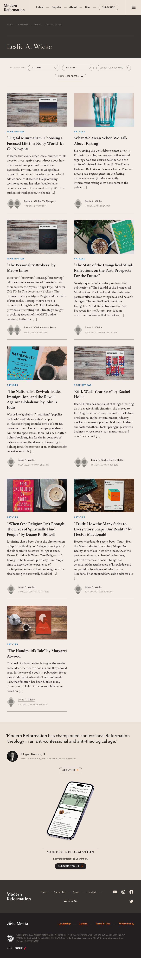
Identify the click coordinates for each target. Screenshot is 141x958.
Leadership (65, 924)
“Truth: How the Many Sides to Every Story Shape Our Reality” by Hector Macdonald (103, 529)
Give (87, 7)
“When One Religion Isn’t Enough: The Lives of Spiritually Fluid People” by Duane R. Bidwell (36, 529)
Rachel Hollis (116, 460)
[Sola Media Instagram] (123, 892)
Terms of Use (102, 924)
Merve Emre (49, 327)
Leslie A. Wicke (32, 201)
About (73, 7)
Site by (16, 948)
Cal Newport (49, 201)
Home (10, 25)
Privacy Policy (126, 924)
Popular (56, 7)
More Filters (72, 76)
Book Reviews (15, 132)
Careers (83, 924)
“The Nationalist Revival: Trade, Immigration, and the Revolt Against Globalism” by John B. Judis (34, 400)
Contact (91, 892)
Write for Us (70, 901)
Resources (23, 25)
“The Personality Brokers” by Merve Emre (31, 268)
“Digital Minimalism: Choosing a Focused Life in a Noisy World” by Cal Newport (35, 143)
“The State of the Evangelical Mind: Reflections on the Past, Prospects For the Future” (103, 270)
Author (37, 25)
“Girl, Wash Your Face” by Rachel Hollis (102, 394)
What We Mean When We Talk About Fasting (100, 141)
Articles (79, 132)
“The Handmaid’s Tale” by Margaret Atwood (37, 653)
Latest (40, 7)
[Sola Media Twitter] (131, 901)
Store (76, 892)
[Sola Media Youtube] (115, 892)
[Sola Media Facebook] (131, 892)
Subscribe (108, 7)
